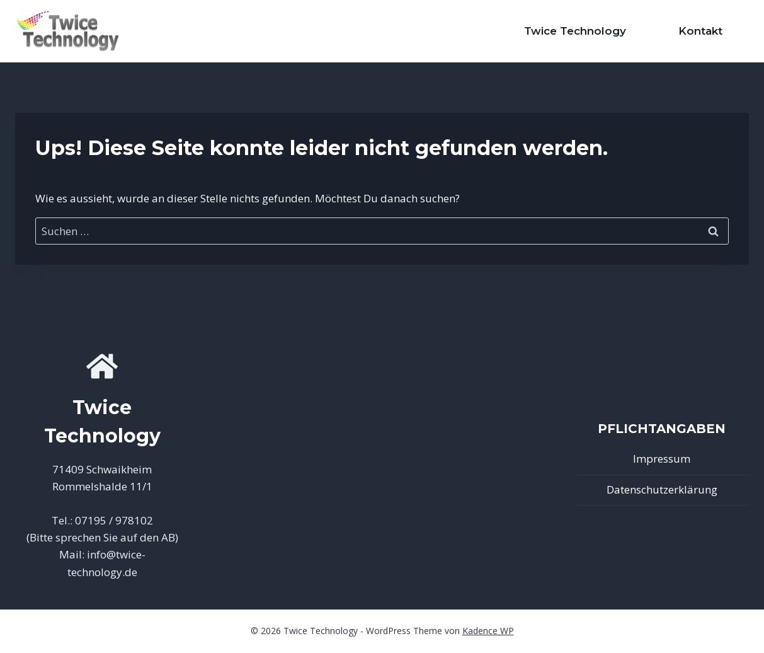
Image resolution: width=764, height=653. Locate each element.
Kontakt (700, 31)
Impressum (661, 458)
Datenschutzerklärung (662, 489)
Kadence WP (488, 631)
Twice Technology (575, 31)
